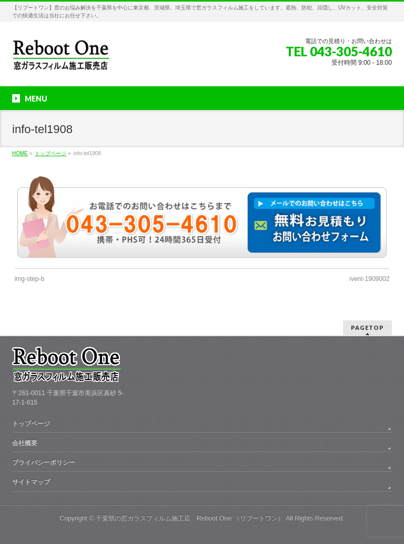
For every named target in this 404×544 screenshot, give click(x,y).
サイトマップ (31, 482)
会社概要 (24, 443)
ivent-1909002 (369, 279)
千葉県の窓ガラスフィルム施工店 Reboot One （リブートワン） (190, 518)
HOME (20, 153)
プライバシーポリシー (43, 462)
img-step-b (30, 279)
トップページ (50, 153)
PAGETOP (367, 327)
